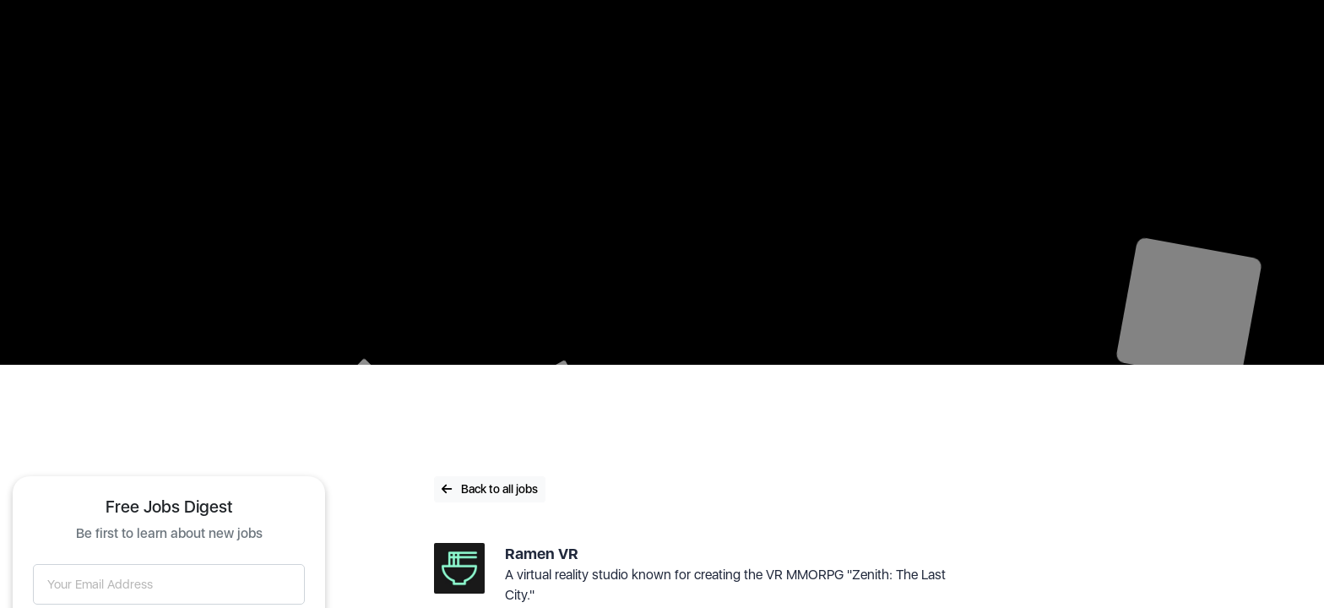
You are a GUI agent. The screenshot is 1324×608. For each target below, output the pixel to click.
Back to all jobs (490, 489)
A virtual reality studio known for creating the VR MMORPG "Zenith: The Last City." (725, 585)
